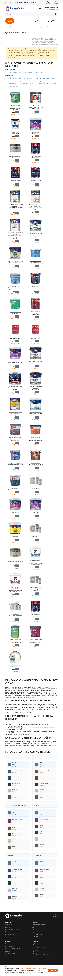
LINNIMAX (41, 72)
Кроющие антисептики (42, 83)
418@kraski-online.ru (41, 951)
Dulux (20, 72)
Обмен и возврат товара (12, 948)
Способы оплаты (10, 946)
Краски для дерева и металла (20, 81)
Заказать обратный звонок (51, 9)
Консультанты (9, 934)
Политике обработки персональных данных (33, 968)
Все (10, 72)
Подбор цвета (53, 21)
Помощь (19, 2)
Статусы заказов (10, 953)
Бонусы (26, 2)
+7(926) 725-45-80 (50, 7)
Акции (25, 21)
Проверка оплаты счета (39, 932)
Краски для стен (17, 78)
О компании (9, 924)
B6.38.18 (14, 821)
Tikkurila (15, 72)
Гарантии (8, 951)
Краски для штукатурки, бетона (38, 81)
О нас (7, 2)
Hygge (35, 72)
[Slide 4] (22, 34)
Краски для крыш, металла (27, 83)
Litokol (25, 72)
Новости (35, 936)
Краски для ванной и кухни (42, 78)
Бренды (37, 21)
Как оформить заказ (11, 944)
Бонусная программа (38, 924)
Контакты (33, 2)
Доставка (13, 2)
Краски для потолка (28, 78)
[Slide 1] (14, 34)
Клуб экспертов (37, 934)
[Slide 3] (19, 34)
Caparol (30, 72)
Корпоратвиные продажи (12, 929)
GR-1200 (14, 890)
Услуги (34, 927)
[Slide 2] (16, 34)
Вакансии (8, 927)
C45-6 (13, 764)
